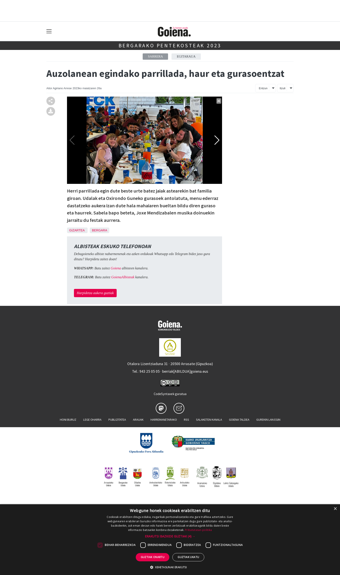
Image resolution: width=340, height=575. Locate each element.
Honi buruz (68, 420)
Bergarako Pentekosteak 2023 (170, 45)
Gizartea (77, 230)
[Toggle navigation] (49, 31)
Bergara (99, 230)
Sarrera (155, 56)
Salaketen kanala (209, 420)
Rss (186, 420)
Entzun (263, 88)
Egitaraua (186, 56)
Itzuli (282, 88)
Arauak (138, 420)
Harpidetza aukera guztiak (95, 293)
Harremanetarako (163, 420)
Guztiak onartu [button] (153, 557)
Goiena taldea (239, 420)
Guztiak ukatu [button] (188, 557)
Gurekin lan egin (268, 420)
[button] (170, 536)
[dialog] (170, 539)
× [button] (335, 509)
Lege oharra (92, 420)
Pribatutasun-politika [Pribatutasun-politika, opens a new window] (198, 530)
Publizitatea (117, 420)
